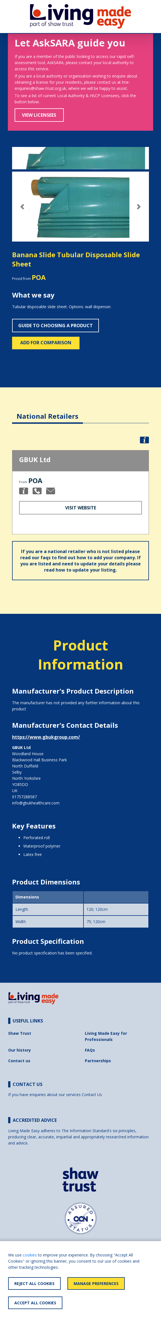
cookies (30, 1255)
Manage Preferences (96, 1283)
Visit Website (80, 508)
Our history (19, 1050)
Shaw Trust (19, 1033)
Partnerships (98, 1060)
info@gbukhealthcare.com (36, 803)
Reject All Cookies (34, 1283)
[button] (22, 206)
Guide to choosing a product (55, 325)
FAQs (90, 1050)
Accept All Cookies (35, 1302)
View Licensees (39, 115)
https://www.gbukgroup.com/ (46, 737)
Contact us (19, 1060)
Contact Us (92, 1094)
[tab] (47, 412)
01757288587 (24, 796)
